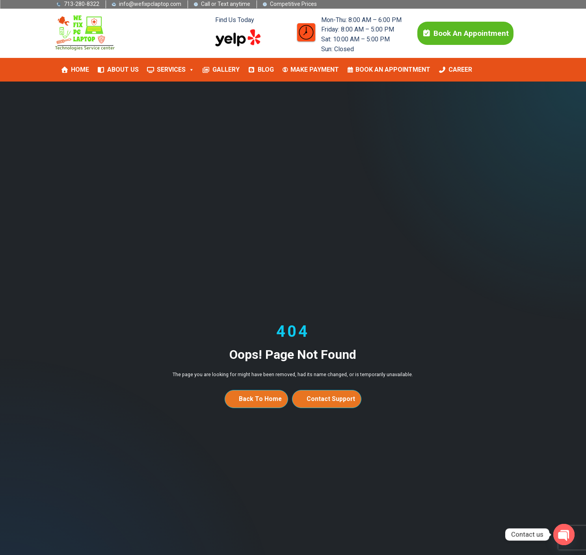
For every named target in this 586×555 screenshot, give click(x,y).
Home (80, 69)
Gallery (226, 69)
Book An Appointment (465, 33)
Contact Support (331, 399)
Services (175, 70)
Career (460, 69)
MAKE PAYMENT (314, 69)
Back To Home (260, 399)
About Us (123, 69)
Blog (266, 69)
